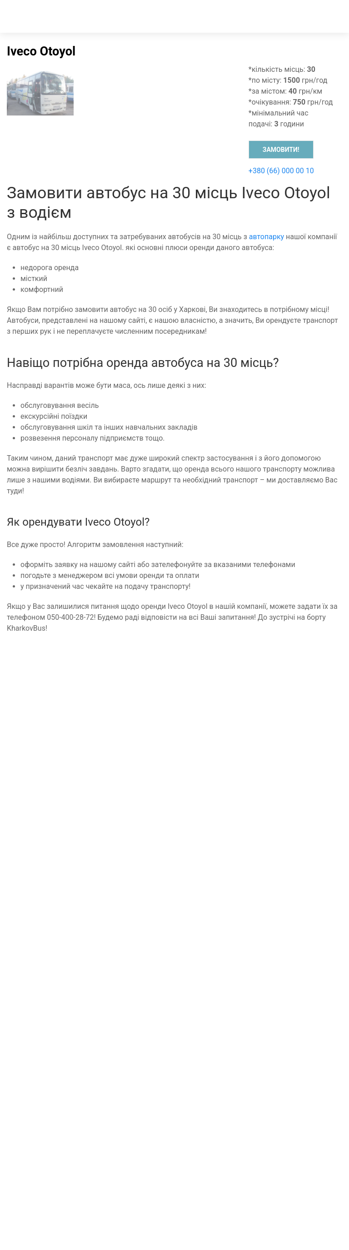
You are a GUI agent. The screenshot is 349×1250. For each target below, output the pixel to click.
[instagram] (172, 919)
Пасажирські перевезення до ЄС (66, 777)
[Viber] (155, 908)
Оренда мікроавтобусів (50, 832)
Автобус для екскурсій (48, 876)
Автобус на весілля (43, 865)
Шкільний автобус (41, 887)
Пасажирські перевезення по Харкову (75, 821)
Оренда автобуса (39, 756)
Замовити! (281, 149)
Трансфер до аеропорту (50, 854)
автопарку (266, 236)
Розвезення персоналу (49, 898)
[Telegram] (253, 908)
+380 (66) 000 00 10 (281, 170)
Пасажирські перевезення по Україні (73, 843)
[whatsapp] (64, 919)
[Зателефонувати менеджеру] (59, 908)
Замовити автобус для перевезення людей (83, 810)
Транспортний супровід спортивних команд (85, 788)
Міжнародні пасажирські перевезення (75, 799)
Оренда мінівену (38, 767)
